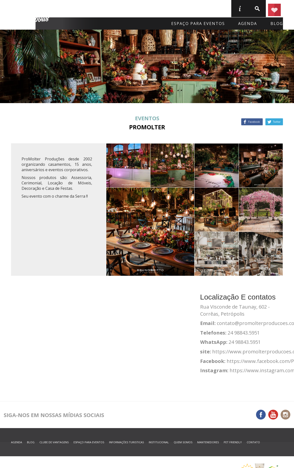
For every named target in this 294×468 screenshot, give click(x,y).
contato (253, 442)
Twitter (274, 121)
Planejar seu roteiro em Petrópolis (274, 8)
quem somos (183, 442)
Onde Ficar (82, 8)
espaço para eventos (89, 442)
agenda (247, 23)
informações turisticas (239, 8)
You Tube (273, 415)
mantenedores (208, 442)
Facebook (252, 121)
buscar (257, 8)
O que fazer (169, 8)
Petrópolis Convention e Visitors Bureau (31, 15)
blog (276, 23)
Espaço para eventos (198, 23)
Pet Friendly (233, 442)
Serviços (209, 8)
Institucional (159, 442)
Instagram (285, 415)
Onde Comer (125, 8)
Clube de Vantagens (54, 442)
